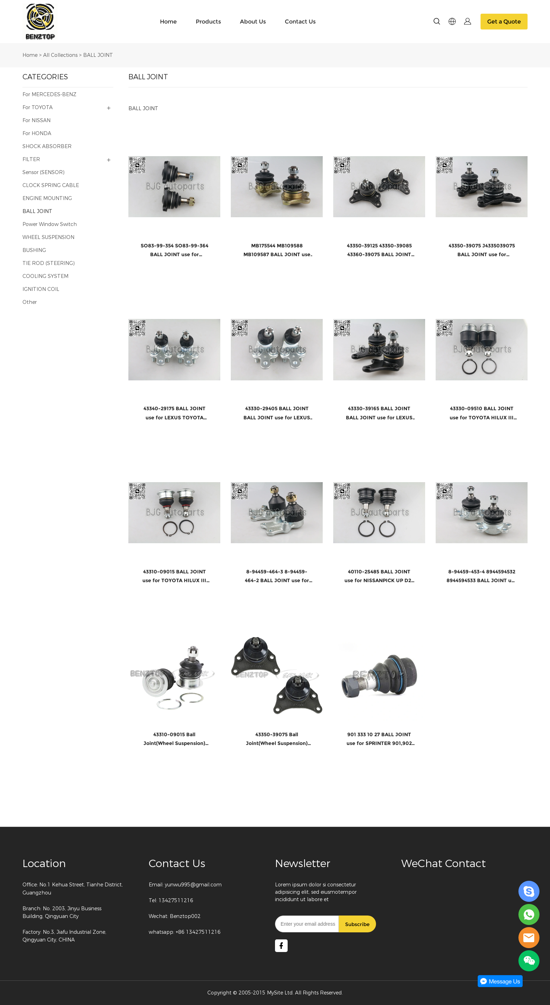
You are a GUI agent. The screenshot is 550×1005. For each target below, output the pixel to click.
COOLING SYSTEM (45, 276)
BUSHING (34, 250)
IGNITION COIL (40, 289)
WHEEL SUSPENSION (48, 237)
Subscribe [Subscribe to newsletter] (357, 924)
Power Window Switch (49, 224)
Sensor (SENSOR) (43, 172)
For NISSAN (36, 120)
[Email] (307, 924)
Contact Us (300, 21)
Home (168, 21)
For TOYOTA (37, 107)
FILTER (31, 159)
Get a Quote (504, 21)
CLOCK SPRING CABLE (50, 185)
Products (208, 21)
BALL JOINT (98, 55)
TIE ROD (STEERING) (48, 263)
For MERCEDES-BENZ (49, 94)
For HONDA (36, 133)
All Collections (60, 55)
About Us (253, 21)
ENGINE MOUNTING (47, 198)
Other (29, 302)
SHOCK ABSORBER (47, 146)
